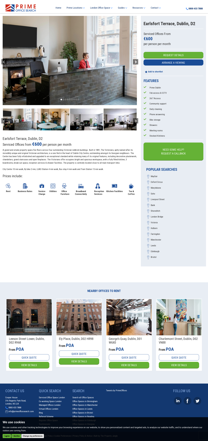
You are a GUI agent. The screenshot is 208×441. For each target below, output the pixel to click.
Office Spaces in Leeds (82, 409)
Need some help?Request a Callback (173, 151)
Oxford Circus (157, 182)
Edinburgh (155, 251)
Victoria (154, 222)
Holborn (154, 228)
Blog (41, 412)
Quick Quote (29, 357)
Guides (122, 7)
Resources (139, 7)
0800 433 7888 (194, 8)
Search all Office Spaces (83, 397)
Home (58, 7)
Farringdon (155, 234)
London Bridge (157, 216)
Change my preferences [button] (32, 436)
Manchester (156, 239)
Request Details (173, 55)
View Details (29, 365)
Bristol (153, 257)
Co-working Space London (50, 401)
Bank (153, 205)
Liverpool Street (157, 199)
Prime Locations (76, 7)
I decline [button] (16, 436)
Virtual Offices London (48, 409)
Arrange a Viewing (173, 62)
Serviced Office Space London (52, 397)
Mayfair (154, 176)
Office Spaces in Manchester (85, 405)
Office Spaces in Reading (83, 416)
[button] (13, 60)
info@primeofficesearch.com (21, 411)
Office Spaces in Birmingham (85, 401)
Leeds (153, 245)
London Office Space (101, 7)
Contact (156, 7)
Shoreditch (155, 211)
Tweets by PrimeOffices (116, 390)
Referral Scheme (46, 416)
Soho (153, 193)
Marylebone (156, 188)
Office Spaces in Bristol (82, 412)
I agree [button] (7, 436)
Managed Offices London (49, 405)
